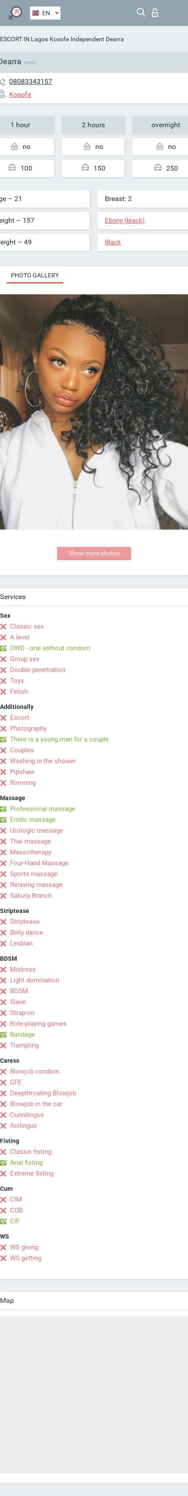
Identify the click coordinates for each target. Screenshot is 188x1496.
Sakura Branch (31, 896)
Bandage (22, 1034)
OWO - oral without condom (50, 648)
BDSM (19, 991)
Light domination (34, 980)
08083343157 (30, 81)
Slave (18, 1002)
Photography (28, 728)
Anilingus (23, 1126)
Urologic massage (36, 830)
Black (113, 242)
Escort (19, 718)
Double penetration (37, 670)
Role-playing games (38, 1024)
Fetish (19, 691)
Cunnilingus (27, 1115)
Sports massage (33, 874)
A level (20, 637)
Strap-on (22, 1013)
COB (16, 1210)
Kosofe (59, 39)
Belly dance (26, 932)
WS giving (24, 1247)
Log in (155, 12)
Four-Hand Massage (39, 863)
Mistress (23, 969)
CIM (16, 1199)
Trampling (24, 1045)
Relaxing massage (36, 885)
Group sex (24, 659)
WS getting (25, 1258)
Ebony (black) (124, 220)
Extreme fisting (32, 1173)
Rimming (23, 783)
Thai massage (30, 841)
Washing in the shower (43, 761)
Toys (17, 681)
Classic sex (27, 626)
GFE (16, 1082)
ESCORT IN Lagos (24, 39)
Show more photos (94, 553)
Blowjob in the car (36, 1104)
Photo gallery (35, 275)
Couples (22, 750)
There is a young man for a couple (59, 739)
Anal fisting (26, 1162)
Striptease (25, 922)
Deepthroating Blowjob (43, 1093)
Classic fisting (30, 1152)
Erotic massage (33, 820)
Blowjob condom (34, 1071)
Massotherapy (30, 852)
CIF (15, 1221)
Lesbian (21, 943)
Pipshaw (22, 772)
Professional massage (42, 809)
